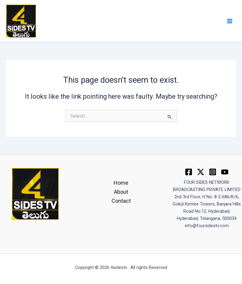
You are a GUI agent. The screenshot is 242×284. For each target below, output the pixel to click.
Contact (121, 201)
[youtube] (224, 172)
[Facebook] (188, 172)
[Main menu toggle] (229, 21)
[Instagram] (212, 172)
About (121, 192)
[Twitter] (200, 172)
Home (121, 183)
